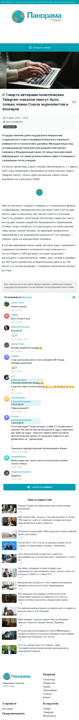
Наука (46, 686)
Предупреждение (13, 713)
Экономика (50, 690)
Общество (9, 127)
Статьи (47, 693)
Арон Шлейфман (13, 121)
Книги (46, 697)
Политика (49, 679)
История (7, 708)
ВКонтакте (49, 715)
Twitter (47, 708)
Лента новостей (39, 500)
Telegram (48, 712)
